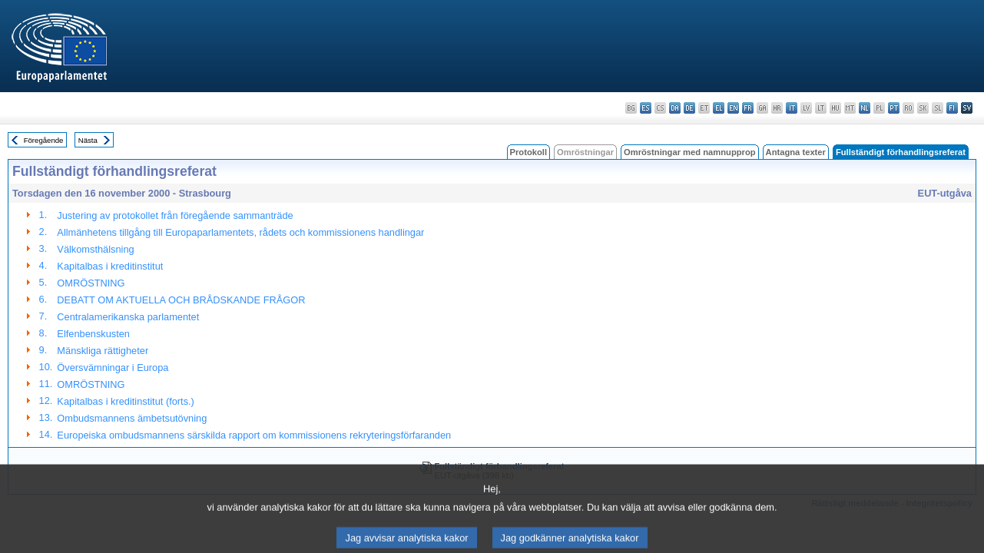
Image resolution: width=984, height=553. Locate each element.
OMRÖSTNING (90, 283)
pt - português (894, 108)
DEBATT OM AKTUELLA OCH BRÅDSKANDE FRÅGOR (181, 300)
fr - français (748, 108)
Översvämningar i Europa (112, 367)
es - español (645, 108)
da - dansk (675, 108)
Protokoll (528, 152)
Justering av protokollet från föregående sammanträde (175, 215)
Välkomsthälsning (95, 249)
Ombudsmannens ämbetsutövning (132, 418)
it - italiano (791, 108)
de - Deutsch (689, 108)
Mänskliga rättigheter (102, 350)
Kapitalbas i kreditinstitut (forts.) (125, 401)
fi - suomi (952, 108)
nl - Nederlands (864, 108)
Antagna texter (796, 152)
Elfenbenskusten (93, 333)
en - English (733, 108)
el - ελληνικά (718, 108)
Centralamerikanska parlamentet (128, 317)
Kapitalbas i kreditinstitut (110, 266)
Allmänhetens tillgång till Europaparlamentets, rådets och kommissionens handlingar (240, 232)
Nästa (88, 140)
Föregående (44, 140)
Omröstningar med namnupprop (690, 152)
